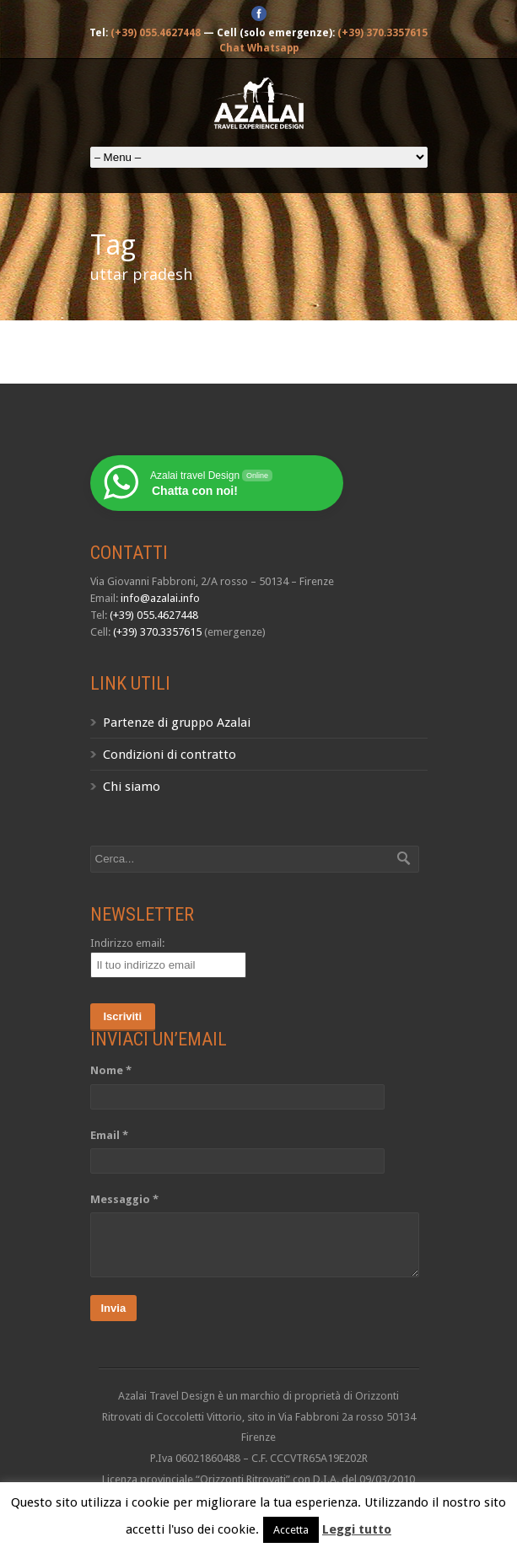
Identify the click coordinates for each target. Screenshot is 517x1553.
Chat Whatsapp (259, 48)
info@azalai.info (160, 598)
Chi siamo (131, 786)
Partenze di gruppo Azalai (176, 722)
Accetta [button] (291, 1529)
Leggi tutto (356, 1529)
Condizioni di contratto (169, 754)
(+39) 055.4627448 (155, 33)
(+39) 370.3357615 (382, 33)
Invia (114, 1308)
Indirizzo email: (127, 943)
